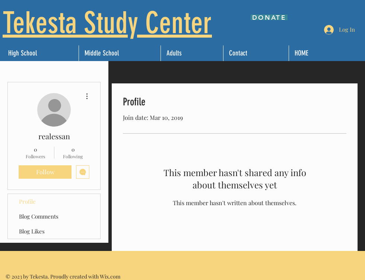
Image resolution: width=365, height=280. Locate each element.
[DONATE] (269, 17)
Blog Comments (38, 216)
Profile (27, 201)
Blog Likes (32, 231)
